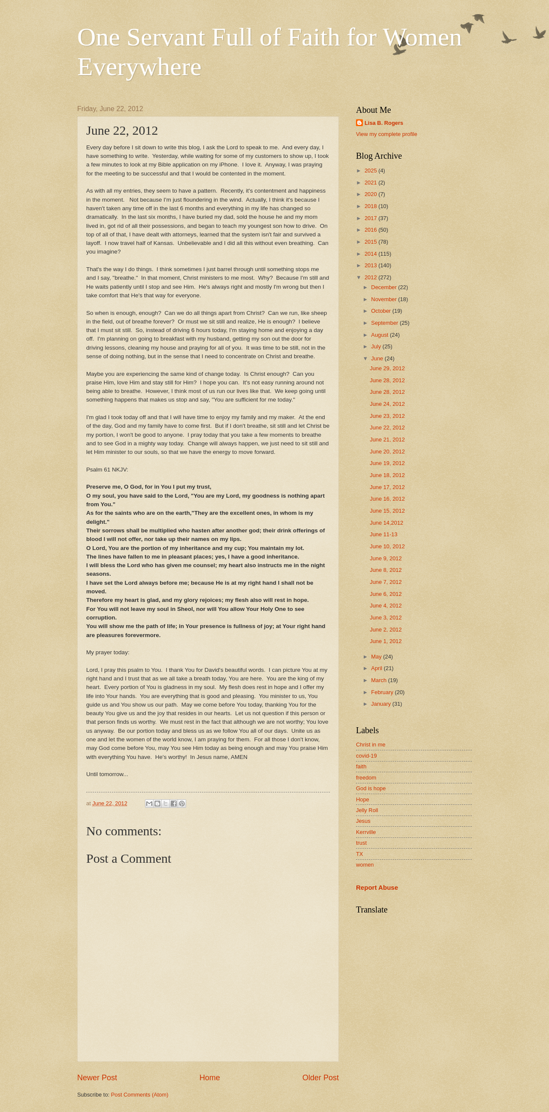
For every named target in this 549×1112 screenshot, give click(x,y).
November (384, 299)
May (377, 656)
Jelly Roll (367, 810)
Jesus (363, 821)
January (381, 704)
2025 (371, 170)
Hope (362, 799)
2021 (371, 182)
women (365, 864)
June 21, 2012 (387, 439)
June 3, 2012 (385, 617)
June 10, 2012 (387, 546)
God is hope (371, 788)
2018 (371, 206)
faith (361, 766)
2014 (371, 254)
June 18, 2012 (387, 475)
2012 (371, 277)
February (383, 692)
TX (359, 854)
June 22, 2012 (387, 427)
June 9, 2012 (385, 558)
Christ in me (371, 744)
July (376, 346)
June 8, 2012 (385, 570)
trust (361, 843)
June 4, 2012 (385, 605)
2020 (371, 194)
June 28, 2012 (387, 380)
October (381, 311)
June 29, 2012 (387, 368)
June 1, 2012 (385, 641)
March (379, 680)
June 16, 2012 (387, 499)
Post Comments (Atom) (140, 1094)
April (377, 668)
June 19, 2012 (387, 463)
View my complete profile (386, 134)
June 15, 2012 (387, 511)
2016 (371, 230)
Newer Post (97, 1077)
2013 (371, 265)
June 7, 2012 (385, 582)
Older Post (320, 1077)
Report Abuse (377, 887)
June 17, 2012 (387, 487)
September (385, 323)
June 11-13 (383, 534)
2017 (371, 218)
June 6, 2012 (385, 594)
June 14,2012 (386, 523)
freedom (366, 777)
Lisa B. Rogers (384, 123)
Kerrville (366, 832)
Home (209, 1077)
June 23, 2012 (387, 416)
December (384, 287)
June (378, 358)
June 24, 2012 (387, 404)
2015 (371, 242)
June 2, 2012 (385, 629)
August (380, 335)
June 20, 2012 (387, 451)
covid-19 (366, 755)
